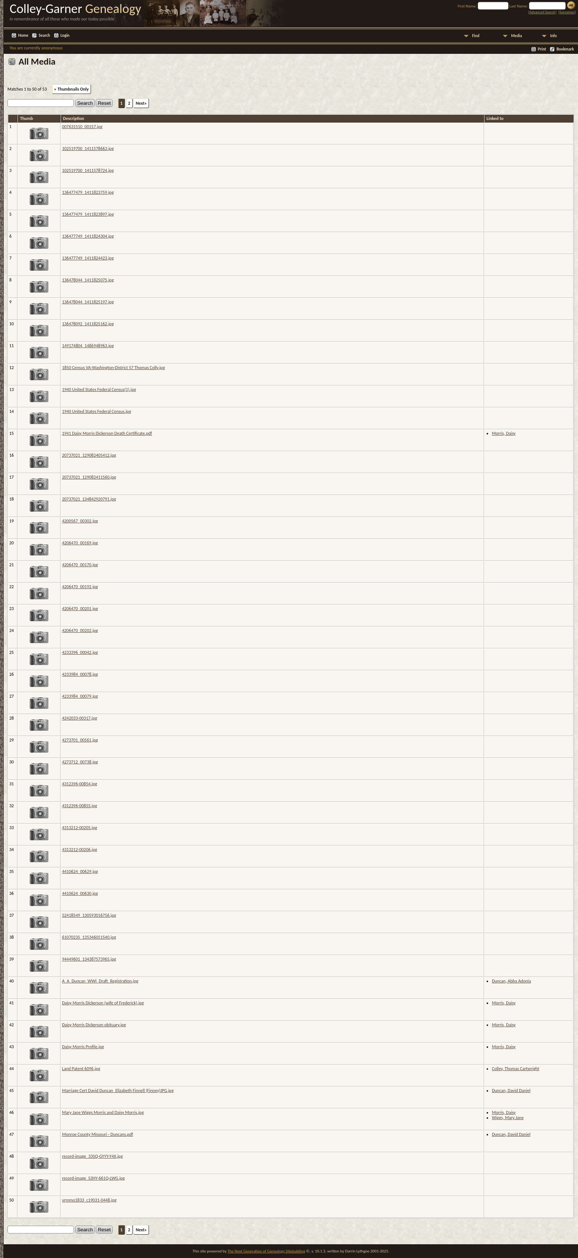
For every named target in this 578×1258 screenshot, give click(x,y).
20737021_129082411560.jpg (89, 477)
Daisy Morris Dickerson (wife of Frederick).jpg (103, 1003)
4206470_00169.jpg (80, 542)
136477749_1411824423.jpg (88, 258)
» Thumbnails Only (71, 89)
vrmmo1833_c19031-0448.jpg (89, 1200)
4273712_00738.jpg (80, 762)
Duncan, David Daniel (511, 1090)
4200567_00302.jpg (80, 521)
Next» (141, 103)
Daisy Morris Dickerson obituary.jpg (94, 1024)
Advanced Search (542, 12)
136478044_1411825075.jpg (88, 280)
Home (23, 35)
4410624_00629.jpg (80, 871)
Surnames (566, 12)
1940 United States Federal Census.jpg (96, 411)
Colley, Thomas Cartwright (515, 1068)
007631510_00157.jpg (82, 126)
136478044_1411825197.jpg (88, 301)
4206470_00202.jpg (80, 630)
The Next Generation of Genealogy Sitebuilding (266, 1251)
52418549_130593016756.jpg (89, 915)
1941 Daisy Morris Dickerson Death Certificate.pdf (107, 433)
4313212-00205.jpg (79, 827)
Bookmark (565, 49)
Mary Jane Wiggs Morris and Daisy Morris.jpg (103, 1112)
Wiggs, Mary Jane (507, 1117)
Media (516, 35)
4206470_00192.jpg (80, 586)
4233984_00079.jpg (80, 696)
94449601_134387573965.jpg (89, 959)
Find (476, 35)
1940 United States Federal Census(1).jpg (99, 389)
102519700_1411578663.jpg (88, 148)
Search (44, 35)
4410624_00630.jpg (80, 893)
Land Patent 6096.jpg (81, 1068)
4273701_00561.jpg (80, 740)
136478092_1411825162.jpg (88, 323)
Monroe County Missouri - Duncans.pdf (97, 1134)
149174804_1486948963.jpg (88, 345)
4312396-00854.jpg (79, 783)
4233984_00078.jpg (80, 674)
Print (542, 49)
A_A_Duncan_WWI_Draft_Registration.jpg (100, 981)
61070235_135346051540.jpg (89, 937)
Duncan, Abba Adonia (511, 981)
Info (553, 35)
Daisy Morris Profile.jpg (83, 1046)
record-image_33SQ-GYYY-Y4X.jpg (92, 1156)
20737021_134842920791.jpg (89, 499)
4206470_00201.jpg (80, 608)
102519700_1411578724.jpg (88, 170)
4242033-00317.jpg (79, 718)
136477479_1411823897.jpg (88, 214)
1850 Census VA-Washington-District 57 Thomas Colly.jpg (113, 367)
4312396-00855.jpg (79, 805)
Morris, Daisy (504, 433)
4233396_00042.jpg (80, 652)
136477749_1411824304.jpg (88, 236)
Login (65, 35)
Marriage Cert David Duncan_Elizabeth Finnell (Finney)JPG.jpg (117, 1090)
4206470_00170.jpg (80, 564)
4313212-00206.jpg (79, 849)
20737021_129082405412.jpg (89, 455)
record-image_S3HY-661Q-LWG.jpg (93, 1178)
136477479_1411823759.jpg (88, 192)
